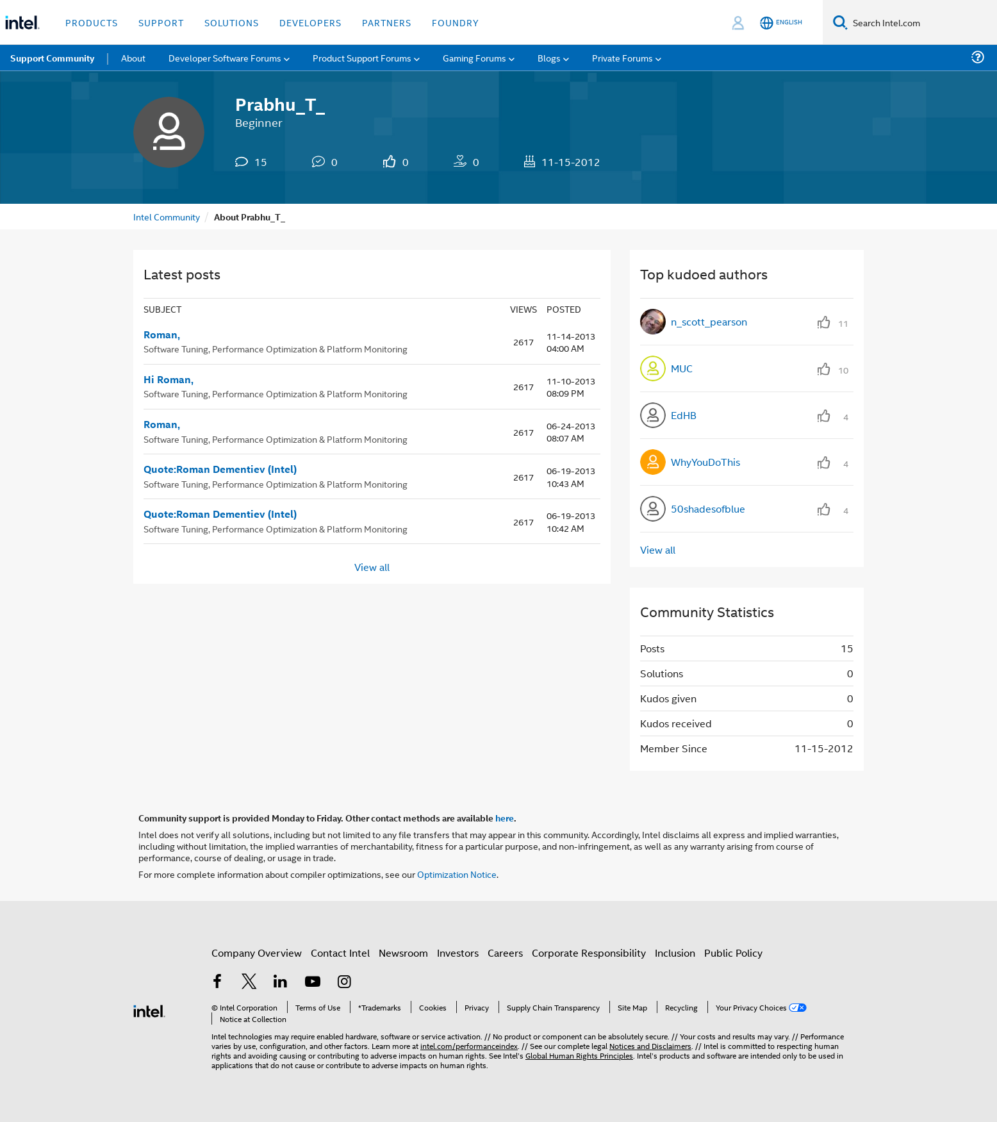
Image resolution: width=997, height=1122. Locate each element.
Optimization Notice (457, 873)
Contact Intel (340, 952)
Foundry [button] (455, 22)
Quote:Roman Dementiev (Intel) (220, 469)
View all (372, 566)
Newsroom (403, 952)
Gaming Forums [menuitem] (474, 57)
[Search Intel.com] (922, 22)
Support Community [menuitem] (52, 58)
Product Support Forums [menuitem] (362, 57)
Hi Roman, (169, 379)
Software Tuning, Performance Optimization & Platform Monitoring (276, 348)
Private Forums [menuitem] (622, 57)
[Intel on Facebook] (217, 982)
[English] (781, 23)
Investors (458, 952)
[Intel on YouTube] (313, 982)
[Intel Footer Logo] (149, 1009)
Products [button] (91, 22)
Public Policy (733, 952)
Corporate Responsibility (589, 952)
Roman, (162, 334)
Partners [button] (386, 22)
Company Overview (256, 952)
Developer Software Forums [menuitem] (225, 57)
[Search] (840, 22)
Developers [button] (310, 22)
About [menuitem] (133, 57)
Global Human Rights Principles (579, 1055)
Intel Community (166, 216)
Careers (505, 952)
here (504, 818)
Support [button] (161, 22)
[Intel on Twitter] (249, 982)
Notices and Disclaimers (650, 1045)
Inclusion (675, 952)
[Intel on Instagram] (344, 982)
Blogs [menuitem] (549, 57)
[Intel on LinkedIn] (281, 982)
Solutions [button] (231, 22)
